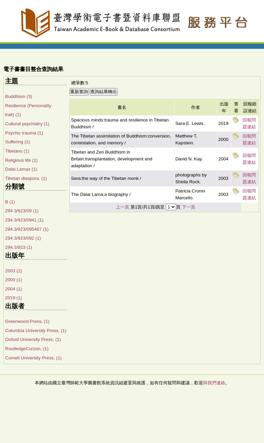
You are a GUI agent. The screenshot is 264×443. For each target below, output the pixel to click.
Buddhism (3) (18, 96)
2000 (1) (13, 279)
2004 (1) (13, 288)
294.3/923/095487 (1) (26, 229)
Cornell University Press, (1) (33, 357)
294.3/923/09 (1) (21, 210)
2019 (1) (13, 297)
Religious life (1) (21, 160)
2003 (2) (13, 270)
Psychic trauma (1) (24, 132)
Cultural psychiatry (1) (27, 123)
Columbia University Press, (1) (35, 330)
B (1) (10, 201)
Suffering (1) (17, 141)
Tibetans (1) (17, 151)
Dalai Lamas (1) (21, 169)
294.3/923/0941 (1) (24, 220)
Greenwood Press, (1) (27, 321)
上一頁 (122, 207)
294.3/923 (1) (18, 247)
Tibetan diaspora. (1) (26, 178)
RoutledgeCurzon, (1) (26, 348)
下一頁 (188, 207)
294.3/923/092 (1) (23, 238)
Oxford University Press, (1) (33, 339)
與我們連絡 (214, 382)
